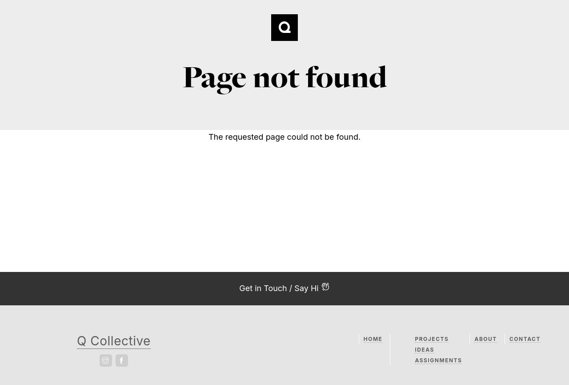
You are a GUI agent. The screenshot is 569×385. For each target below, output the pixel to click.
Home (373, 339)
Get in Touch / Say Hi (284, 287)
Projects (432, 339)
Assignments (438, 360)
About (485, 339)
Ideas (424, 349)
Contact (525, 339)
